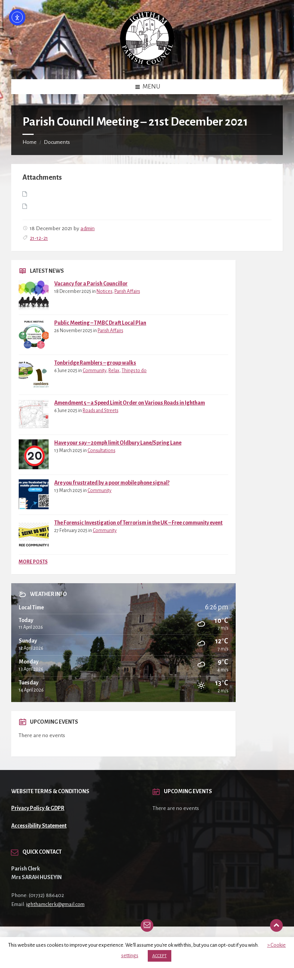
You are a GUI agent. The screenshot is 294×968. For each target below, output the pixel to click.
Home (29, 142)
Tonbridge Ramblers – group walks (95, 363)
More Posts (33, 562)
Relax (113, 370)
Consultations (101, 450)
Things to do (134, 370)
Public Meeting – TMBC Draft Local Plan (100, 323)
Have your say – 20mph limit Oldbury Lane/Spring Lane (117, 443)
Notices (104, 291)
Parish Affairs (127, 291)
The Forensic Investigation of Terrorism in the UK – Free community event (138, 523)
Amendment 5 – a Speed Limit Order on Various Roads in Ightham (129, 403)
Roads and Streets (100, 410)
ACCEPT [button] (159, 955)
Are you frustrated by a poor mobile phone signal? (111, 483)
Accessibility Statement (39, 826)
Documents (57, 142)
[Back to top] (276, 925)
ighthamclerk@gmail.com (55, 904)
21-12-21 (39, 238)
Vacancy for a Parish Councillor (91, 284)
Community (94, 370)
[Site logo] (147, 64)
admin (87, 228)
